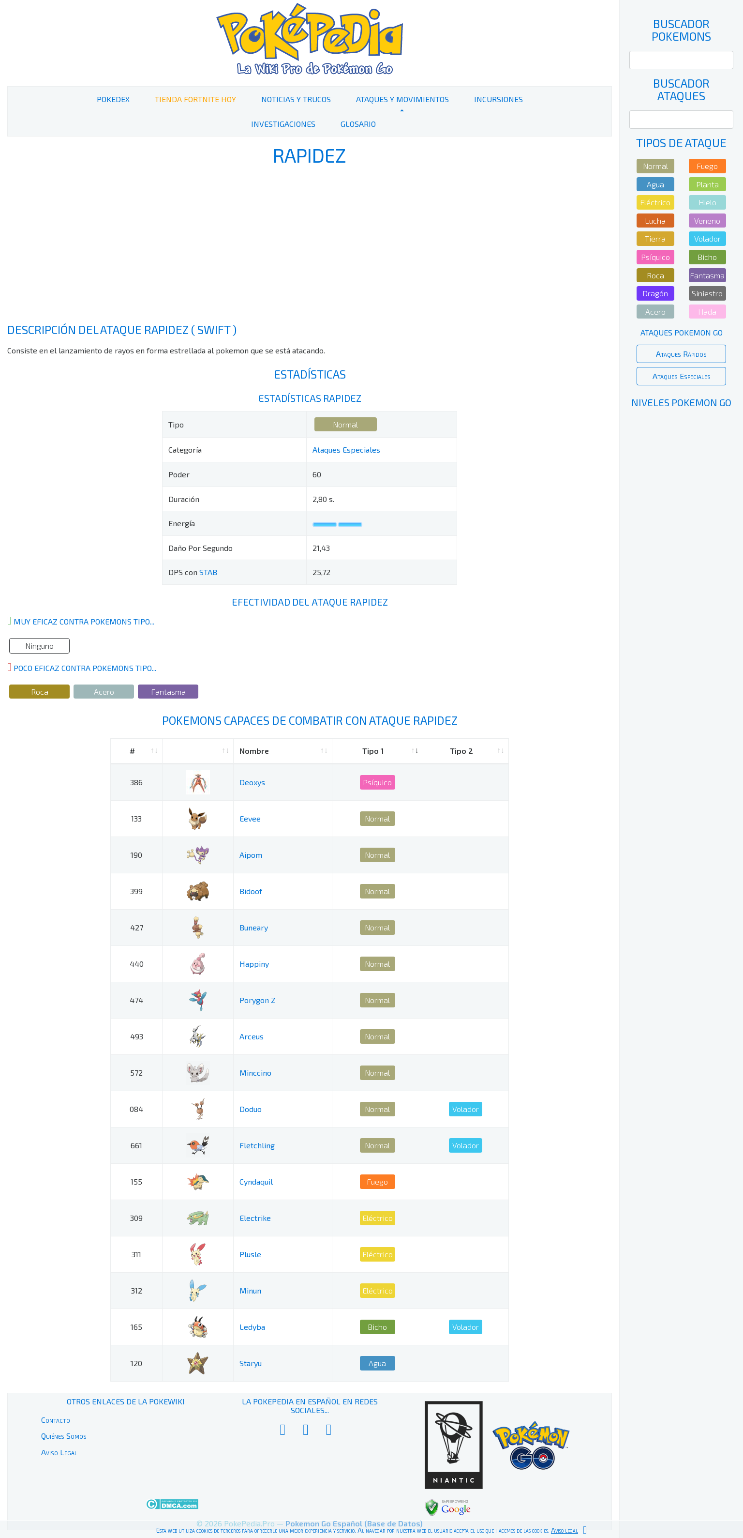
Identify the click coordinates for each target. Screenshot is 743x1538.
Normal (345, 424)
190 (136, 854)
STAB (208, 572)
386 (136, 782)
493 (136, 1036)
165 (136, 1326)
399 (136, 891)
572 (136, 1072)
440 (137, 963)
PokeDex (113, 99)
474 (136, 1000)
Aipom (250, 854)
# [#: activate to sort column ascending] (132, 750)
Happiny (254, 963)
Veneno (707, 220)
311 (136, 1254)
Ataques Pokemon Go (681, 332)
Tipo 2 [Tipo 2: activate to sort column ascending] (461, 750)
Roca (39, 691)
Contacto (55, 1419)
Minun (250, 1290)
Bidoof (250, 891)
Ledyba (252, 1326)
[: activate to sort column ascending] (198, 751)
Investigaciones (283, 123)
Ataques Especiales (346, 449)
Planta (707, 184)
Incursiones (498, 99)
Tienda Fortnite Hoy (195, 99)
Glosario (358, 123)
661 (136, 1145)
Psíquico (377, 782)
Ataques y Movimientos (402, 99)
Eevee (250, 818)
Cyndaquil (256, 1181)
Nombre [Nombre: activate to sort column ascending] (254, 750)
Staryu (250, 1363)
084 (136, 1108)
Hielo (707, 202)
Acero (104, 691)
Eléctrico (377, 1217)
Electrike (255, 1217)
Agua (377, 1363)
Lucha (655, 220)
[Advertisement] (309, 246)
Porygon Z (257, 1000)
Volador (465, 1108)
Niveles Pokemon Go (681, 402)
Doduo (250, 1108)
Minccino (255, 1072)
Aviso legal (564, 1530)
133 (136, 818)
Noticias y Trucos (296, 99)
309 (136, 1217)
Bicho (377, 1326)
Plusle (250, 1254)
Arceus (251, 1036)
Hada (707, 311)
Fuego (377, 1181)
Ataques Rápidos (681, 353)
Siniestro (707, 293)
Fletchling (257, 1145)
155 (136, 1181)
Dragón (655, 293)
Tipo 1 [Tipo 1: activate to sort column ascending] (373, 750)
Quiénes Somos (64, 1435)
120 (136, 1363)
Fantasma (168, 691)
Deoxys (252, 782)
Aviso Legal (59, 1452)
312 (136, 1290)
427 (136, 927)
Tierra (655, 238)
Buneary (253, 927)
